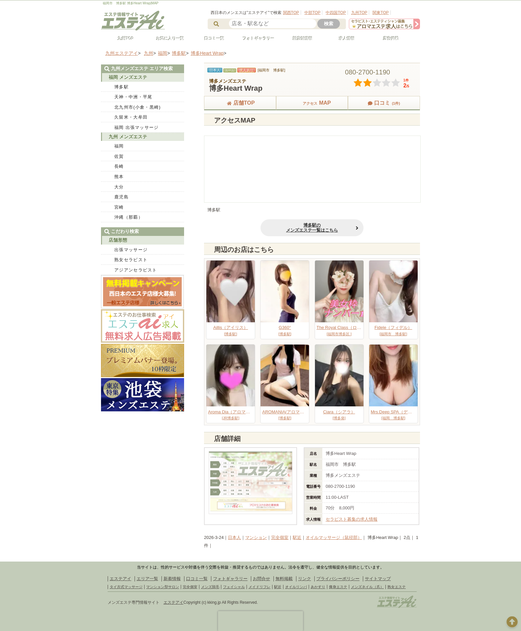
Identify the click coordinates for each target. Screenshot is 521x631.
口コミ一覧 (211, 38)
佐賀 (119, 156)
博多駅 (121, 86)
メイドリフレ (259, 587)
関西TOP (291, 12)
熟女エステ (396, 587)
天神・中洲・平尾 (133, 96)
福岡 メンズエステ (128, 77)
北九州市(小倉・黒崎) (137, 107)
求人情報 (344, 38)
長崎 (119, 166)
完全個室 (279, 537)
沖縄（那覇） (128, 217)
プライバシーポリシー (338, 578)
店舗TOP (240, 102)
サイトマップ (378, 578)
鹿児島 (121, 196)
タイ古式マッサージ (126, 587)
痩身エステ (338, 587)
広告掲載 (388, 38)
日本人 (234, 537)
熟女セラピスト (131, 259)
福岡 (119, 146)
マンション (256, 537)
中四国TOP (336, 12)
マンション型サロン (162, 587)
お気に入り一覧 (167, 38)
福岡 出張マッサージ (136, 127)
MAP (312, 102)
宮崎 (119, 207)
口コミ (383, 102)
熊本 (119, 176)
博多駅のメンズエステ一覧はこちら (312, 228)
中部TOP (312, 12)
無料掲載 (284, 578)
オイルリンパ (296, 587)
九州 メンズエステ (128, 136)
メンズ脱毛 (210, 587)
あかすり (318, 587)
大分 (119, 186)
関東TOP (380, 12)
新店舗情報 (299, 38)
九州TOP (359, 12)
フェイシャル (234, 587)
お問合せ (261, 578)
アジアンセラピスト (135, 269)
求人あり (246, 70)
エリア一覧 (147, 578)
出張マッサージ (131, 249)
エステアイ (120, 578)
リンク (304, 578)
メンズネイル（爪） (367, 587)
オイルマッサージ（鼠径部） (334, 537)
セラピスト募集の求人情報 (351, 519)
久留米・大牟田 (131, 117)
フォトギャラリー (255, 38)
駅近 (297, 537)
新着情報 (172, 578)
